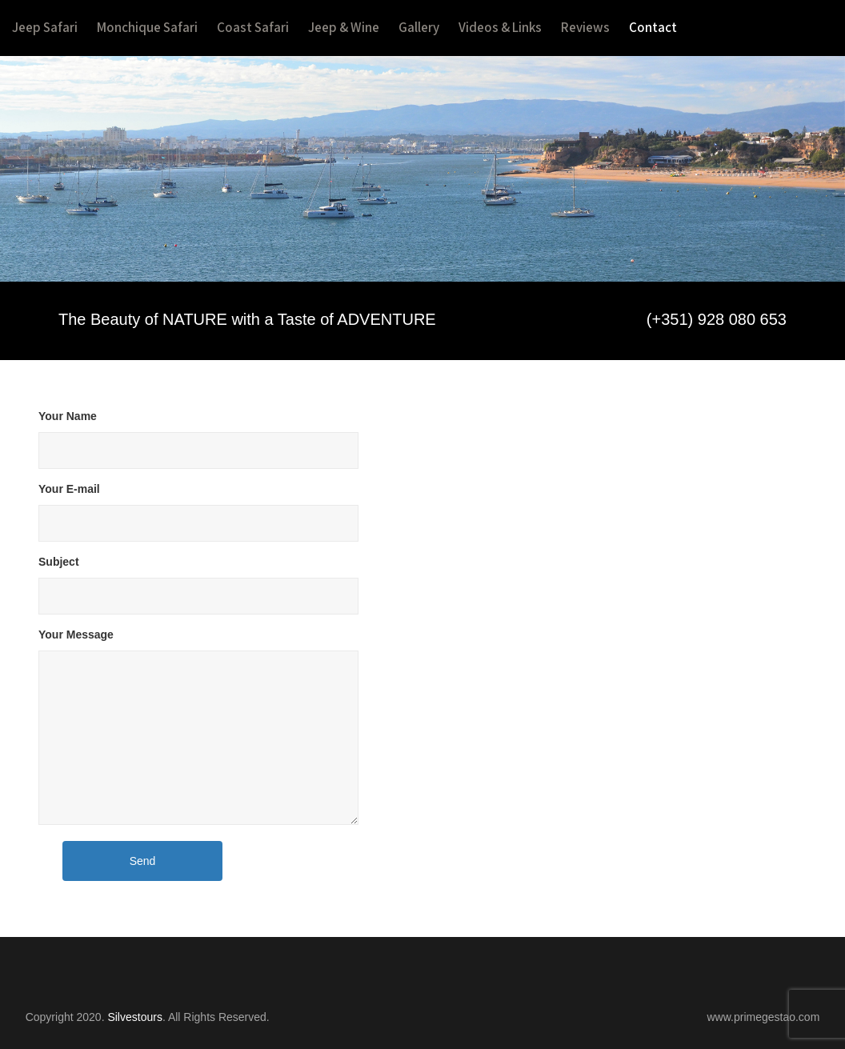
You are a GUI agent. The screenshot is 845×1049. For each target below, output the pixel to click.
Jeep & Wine (343, 27)
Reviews (585, 27)
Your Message (198, 727)
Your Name (198, 433)
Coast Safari (253, 27)
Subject (198, 579)
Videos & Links (500, 27)
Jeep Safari (45, 27)
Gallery (418, 27)
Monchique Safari (147, 27)
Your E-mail (198, 506)
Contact (653, 27)
